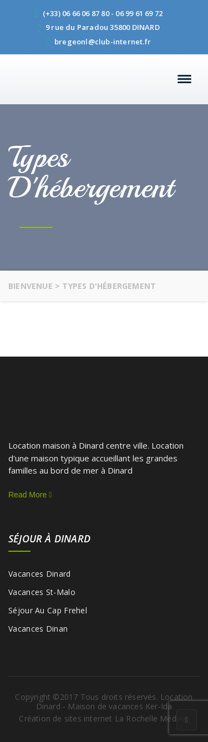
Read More (30, 494)
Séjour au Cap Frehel (47, 610)
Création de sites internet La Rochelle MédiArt (104, 718)
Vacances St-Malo (41, 592)
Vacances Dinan (38, 628)
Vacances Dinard (39, 573)
